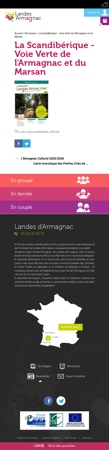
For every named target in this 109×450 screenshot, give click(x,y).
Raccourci (87, 437)
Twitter (60, 400)
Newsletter (43, 376)
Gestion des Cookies (27, 437)
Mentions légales (51, 437)
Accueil (19, 33)
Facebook (48, 400)
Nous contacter (75, 376)
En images (44, 366)
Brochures (30, 33)
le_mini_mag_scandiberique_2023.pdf (38, 131)
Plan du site (71, 437)
